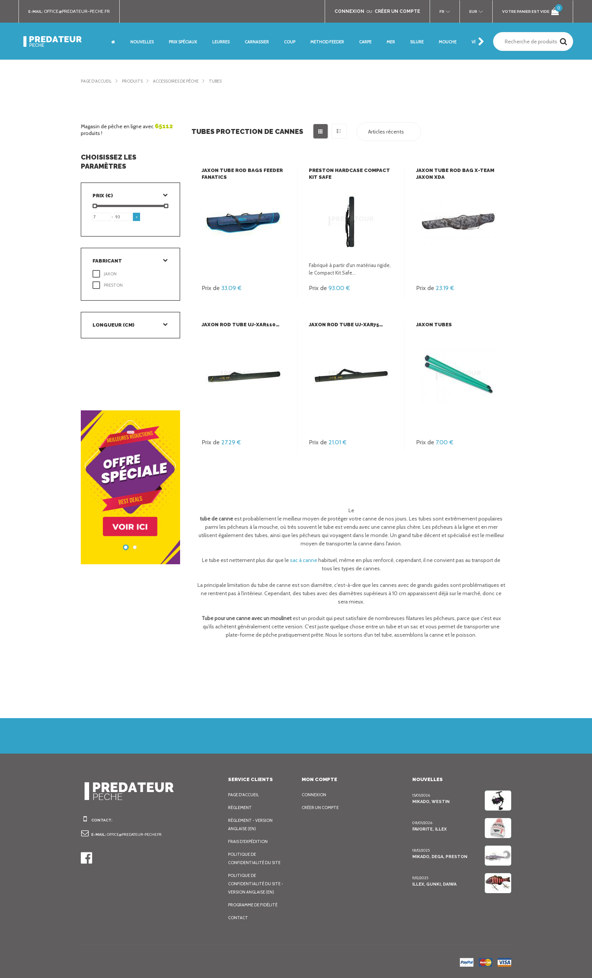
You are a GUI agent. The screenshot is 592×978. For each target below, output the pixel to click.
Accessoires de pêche (184, 81)
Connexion (314, 794)
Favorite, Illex (429, 829)
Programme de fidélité (255, 905)
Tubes (227, 81)
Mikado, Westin (430, 801)
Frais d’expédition (249, 841)
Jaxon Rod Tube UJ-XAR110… (240, 324)
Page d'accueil (98, 81)
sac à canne (302, 560)
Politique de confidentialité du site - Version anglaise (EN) (256, 883)
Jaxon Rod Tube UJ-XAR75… (346, 324)
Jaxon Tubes (433, 324)
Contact (238, 917)
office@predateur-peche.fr (80, 11)
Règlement (241, 807)
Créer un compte (322, 807)
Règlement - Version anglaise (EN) (252, 824)
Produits (136, 81)
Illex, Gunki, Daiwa (434, 884)
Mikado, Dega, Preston (439, 856)
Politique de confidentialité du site (255, 858)
